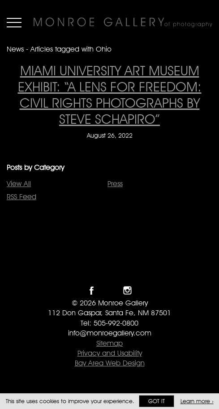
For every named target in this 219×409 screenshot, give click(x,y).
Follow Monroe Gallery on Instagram (127, 290)
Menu (14, 22)
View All (19, 183)
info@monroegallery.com (109, 333)
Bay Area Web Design (110, 363)
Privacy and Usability (109, 353)
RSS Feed (21, 196)
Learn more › (197, 401)
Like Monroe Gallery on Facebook (91, 290)
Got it (156, 401)
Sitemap (109, 343)
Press (115, 183)
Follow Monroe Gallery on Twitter (109, 290)
